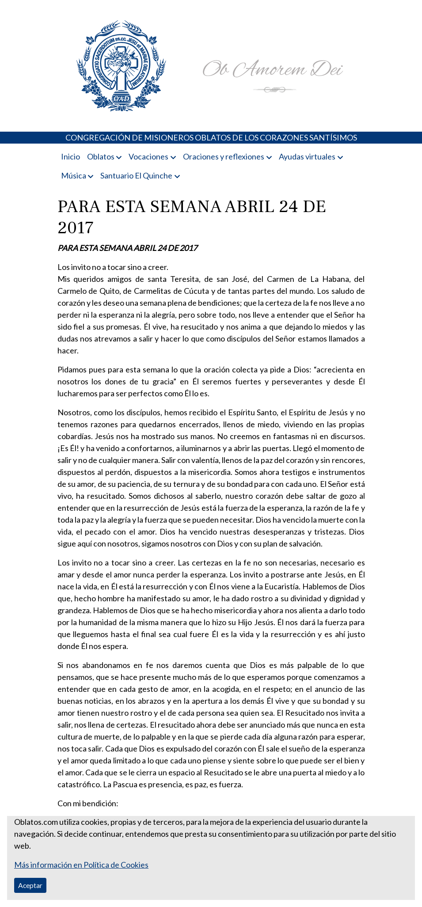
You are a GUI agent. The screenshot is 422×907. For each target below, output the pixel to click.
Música (73, 175)
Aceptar (30, 885)
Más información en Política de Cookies (81, 864)
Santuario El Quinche (136, 175)
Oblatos (100, 156)
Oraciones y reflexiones (223, 156)
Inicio (70, 156)
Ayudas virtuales (307, 156)
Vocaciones (148, 156)
